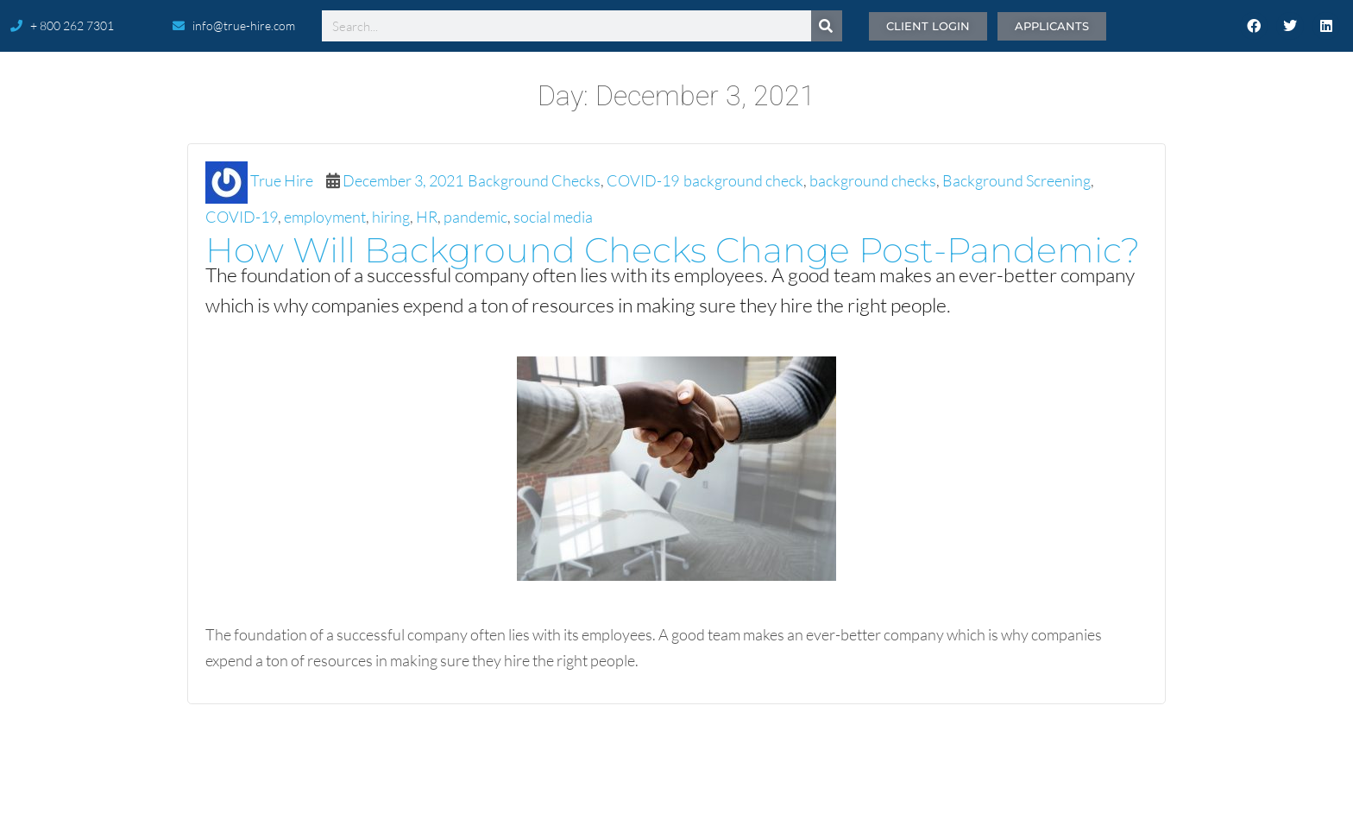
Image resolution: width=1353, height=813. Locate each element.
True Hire (281, 180)
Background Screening (1016, 180)
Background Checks (534, 180)
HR (426, 216)
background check (743, 180)
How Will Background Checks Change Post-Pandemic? (672, 250)
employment (325, 216)
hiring (391, 216)
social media (553, 216)
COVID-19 (643, 180)
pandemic (475, 216)
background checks (872, 180)
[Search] (826, 25)
